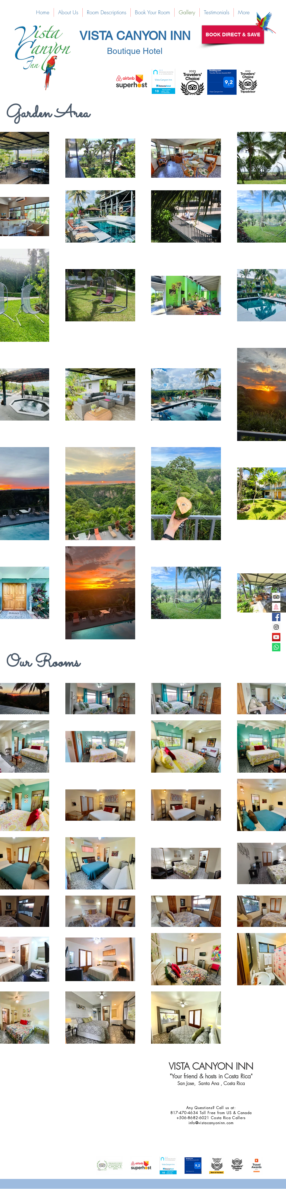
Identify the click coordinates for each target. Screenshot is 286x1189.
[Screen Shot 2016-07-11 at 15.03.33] (276, 607)
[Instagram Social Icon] (276, 627)
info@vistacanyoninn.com (211, 1122)
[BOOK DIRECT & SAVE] (233, 34)
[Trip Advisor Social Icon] (276, 597)
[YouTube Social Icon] (276, 637)
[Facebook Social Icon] (276, 617)
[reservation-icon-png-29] (276, 587)
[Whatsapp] (276, 647)
